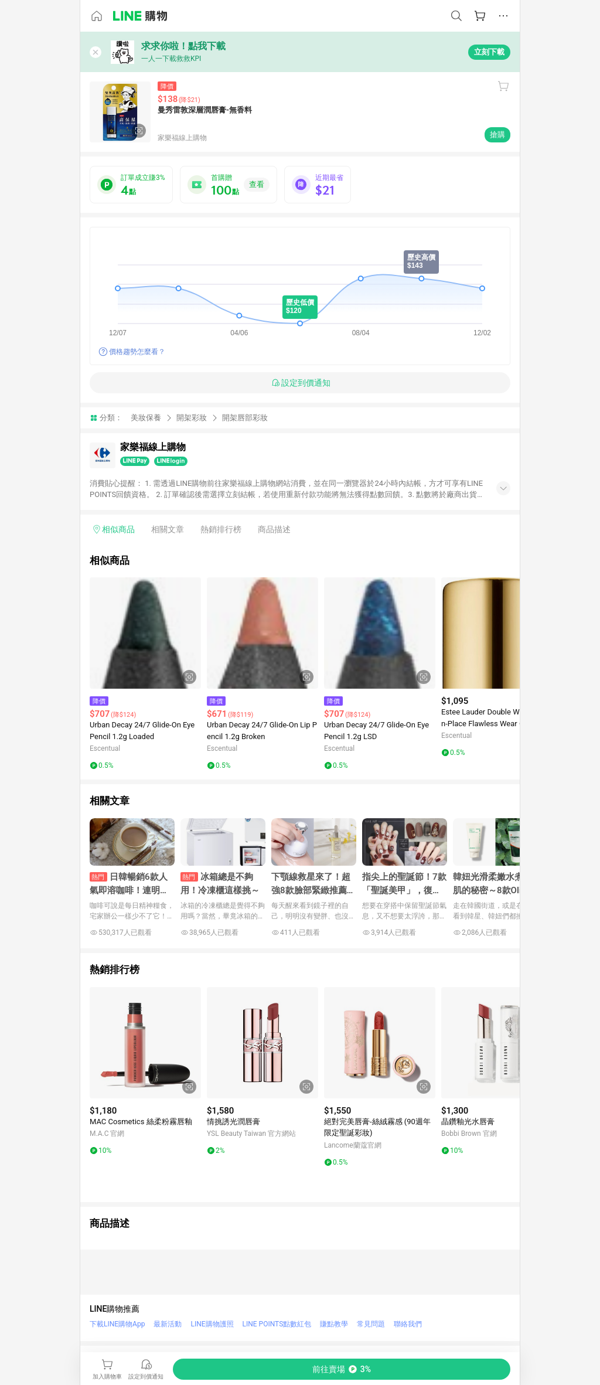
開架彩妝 (191, 417)
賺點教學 (334, 1324)
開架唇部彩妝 (245, 417)
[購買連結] (341, 1369)
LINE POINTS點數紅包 (277, 1324)
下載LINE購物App (117, 1324)
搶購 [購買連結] (497, 134)
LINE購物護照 (211, 1324)
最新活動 (168, 1324)
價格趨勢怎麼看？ (137, 352)
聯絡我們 (408, 1324)
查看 (256, 184)
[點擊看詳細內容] (145, 633)
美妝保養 (146, 417)
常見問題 (371, 1324)
